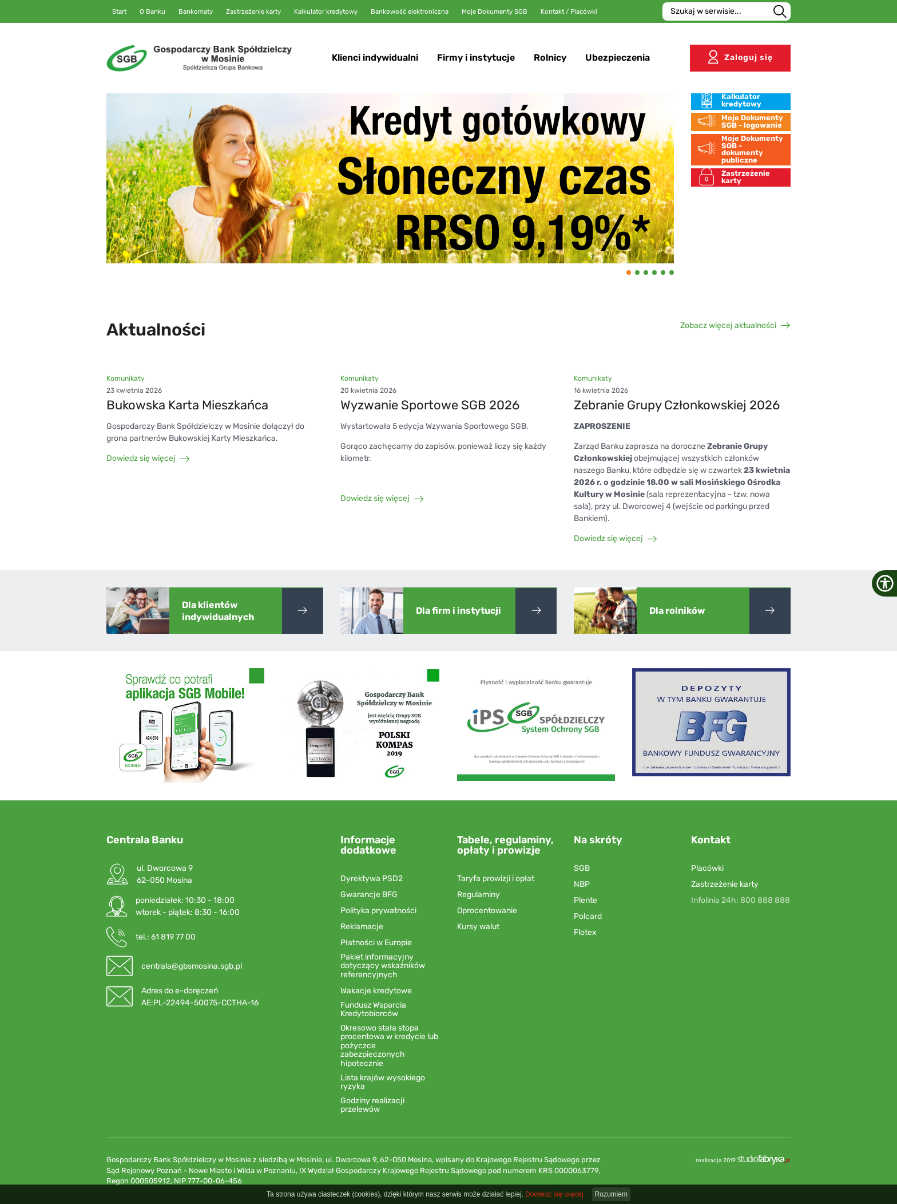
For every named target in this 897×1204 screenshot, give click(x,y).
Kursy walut (478, 926)
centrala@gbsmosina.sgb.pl (191, 966)
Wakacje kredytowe (376, 990)
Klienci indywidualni (378, 57)
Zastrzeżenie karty (725, 884)
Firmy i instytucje (479, 57)
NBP (582, 884)
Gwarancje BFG (369, 894)
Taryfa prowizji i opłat (495, 878)
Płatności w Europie (376, 942)
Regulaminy (478, 894)
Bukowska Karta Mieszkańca (187, 405)
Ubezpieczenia (620, 57)
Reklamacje (361, 926)
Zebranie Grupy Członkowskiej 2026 (677, 405)
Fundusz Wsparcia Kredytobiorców (373, 1010)
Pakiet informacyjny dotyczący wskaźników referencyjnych (382, 966)
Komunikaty (125, 378)
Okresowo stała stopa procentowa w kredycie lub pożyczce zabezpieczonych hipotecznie (389, 1046)
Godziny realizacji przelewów (372, 1105)
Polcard (588, 916)
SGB (582, 868)
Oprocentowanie (487, 910)
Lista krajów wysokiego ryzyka (382, 1082)
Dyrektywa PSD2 (371, 878)
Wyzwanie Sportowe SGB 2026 (429, 405)
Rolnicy (553, 57)
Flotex (585, 932)
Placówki (707, 868)
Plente (585, 900)
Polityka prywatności (378, 910)
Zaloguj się (740, 56)
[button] (628, 272)
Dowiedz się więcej (148, 458)
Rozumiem (611, 1194)
